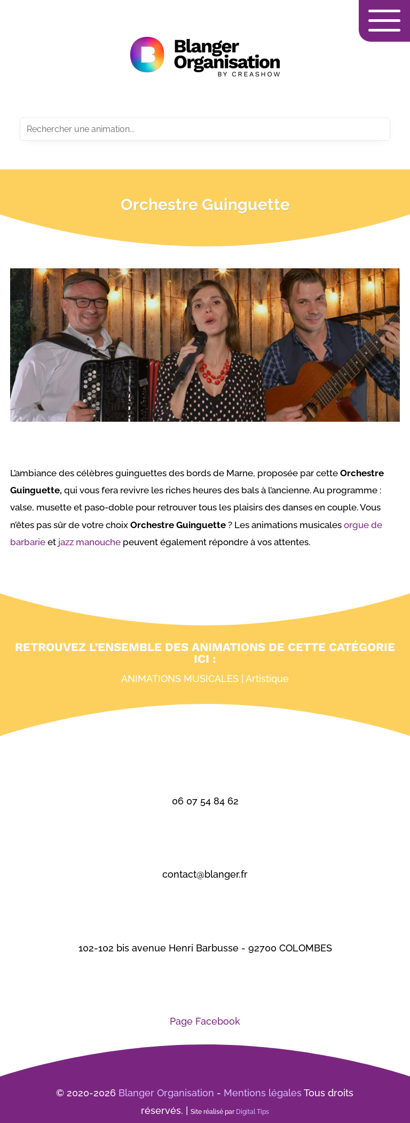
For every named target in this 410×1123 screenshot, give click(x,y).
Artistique (267, 678)
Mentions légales (263, 1092)
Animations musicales (180, 678)
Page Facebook (205, 1021)
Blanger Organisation (166, 1092)
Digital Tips (252, 1112)
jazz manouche (88, 542)
